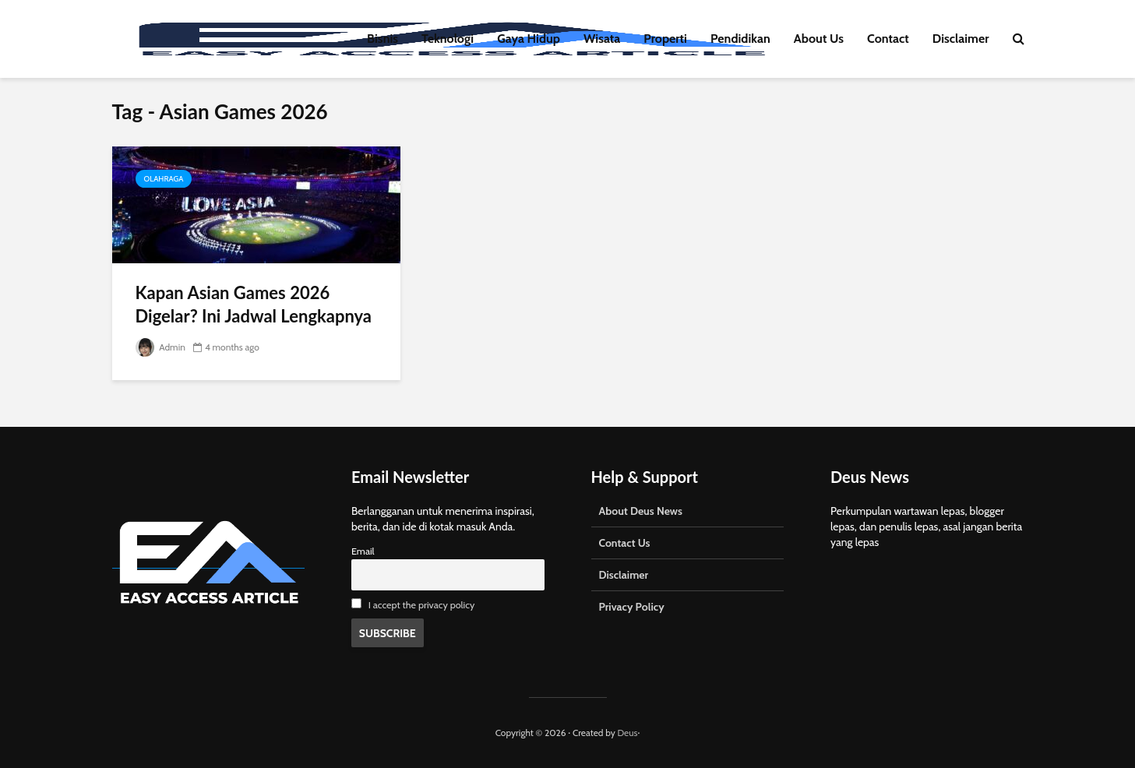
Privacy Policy (631, 607)
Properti (665, 38)
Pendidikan (740, 38)
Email (363, 551)
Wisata (601, 38)
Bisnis (382, 38)
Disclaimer (960, 38)
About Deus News (640, 511)
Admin (160, 347)
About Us (819, 38)
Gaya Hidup (528, 38)
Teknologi (447, 38)
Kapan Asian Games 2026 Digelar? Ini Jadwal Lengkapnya (254, 304)
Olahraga (164, 179)
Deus (627, 732)
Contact (888, 38)
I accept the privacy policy (421, 605)
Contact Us (624, 543)
